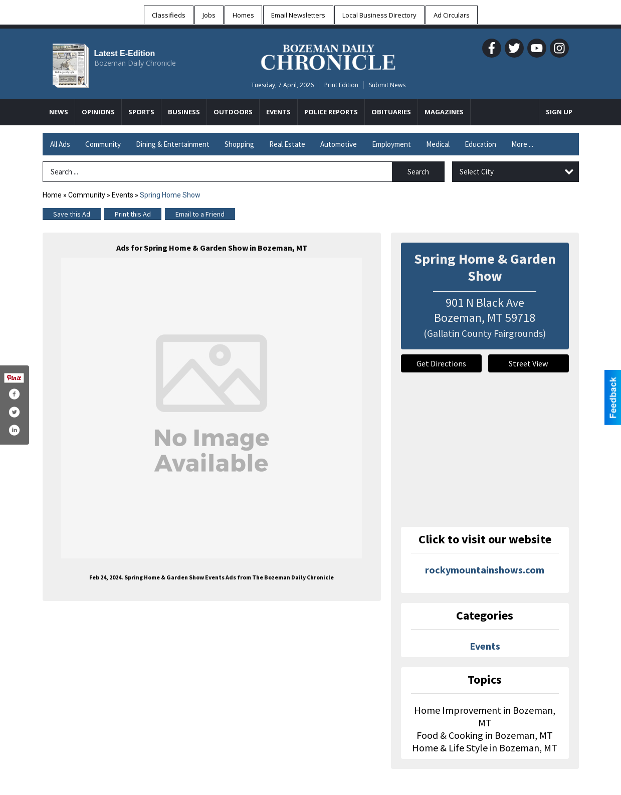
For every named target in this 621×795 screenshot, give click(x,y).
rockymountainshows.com (484, 569)
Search (418, 171)
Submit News (387, 85)
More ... (522, 144)
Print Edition (341, 85)
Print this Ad (133, 214)
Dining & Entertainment (173, 144)
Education (480, 144)
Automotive (338, 144)
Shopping (239, 144)
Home (52, 195)
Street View (528, 363)
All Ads (60, 144)
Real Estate (287, 144)
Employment (391, 144)
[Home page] (328, 55)
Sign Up (559, 111)
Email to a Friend (200, 214)
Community (103, 144)
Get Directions (441, 363)
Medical (438, 144)
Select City (477, 171)
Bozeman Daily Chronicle (135, 63)
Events (123, 195)
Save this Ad (71, 214)
